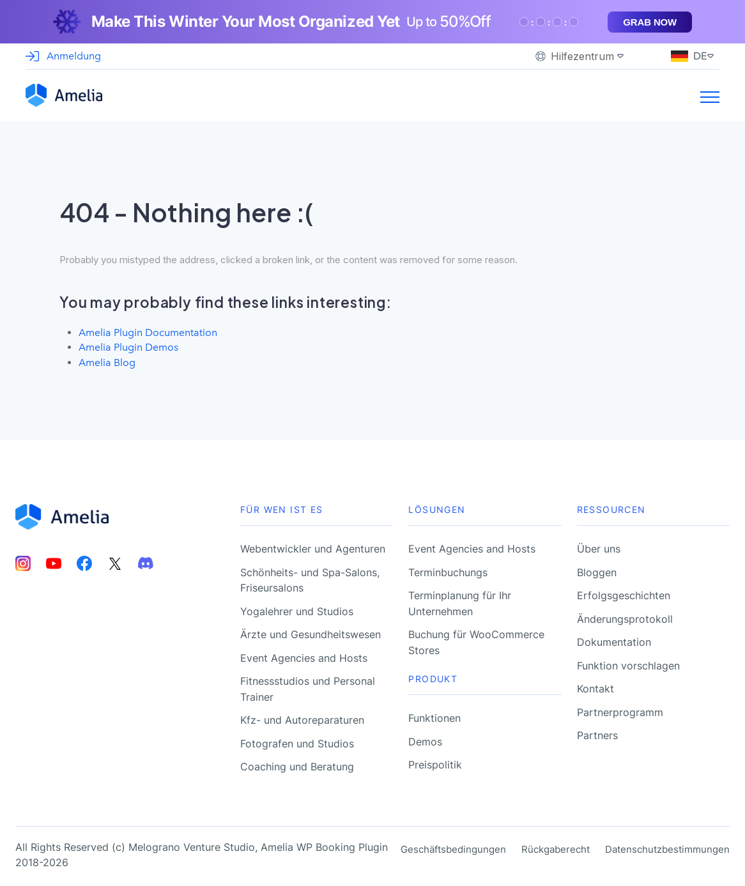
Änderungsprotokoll (625, 617)
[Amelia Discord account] (145, 561)
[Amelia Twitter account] (115, 561)
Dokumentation (614, 640)
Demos (425, 739)
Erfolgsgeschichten (623, 593)
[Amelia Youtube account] (53, 561)
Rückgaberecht (555, 847)
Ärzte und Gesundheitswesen (310, 632)
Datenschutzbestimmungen (667, 847)
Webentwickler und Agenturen (312, 546)
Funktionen (434, 716)
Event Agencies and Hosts (303, 656)
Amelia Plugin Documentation (145, 332)
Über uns (598, 546)
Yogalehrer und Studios (296, 609)
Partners (597, 733)
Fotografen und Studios (297, 741)
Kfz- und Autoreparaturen (302, 718)
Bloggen (597, 570)
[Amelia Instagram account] (23, 561)
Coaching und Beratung (297, 764)
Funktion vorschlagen (628, 663)
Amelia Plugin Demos (126, 346)
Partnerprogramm (620, 710)
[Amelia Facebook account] (84, 561)
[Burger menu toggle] (709, 100)
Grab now (650, 22)
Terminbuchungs (448, 570)
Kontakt (595, 686)
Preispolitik (435, 762)
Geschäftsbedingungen (453, 847)
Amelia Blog (106, 361)
